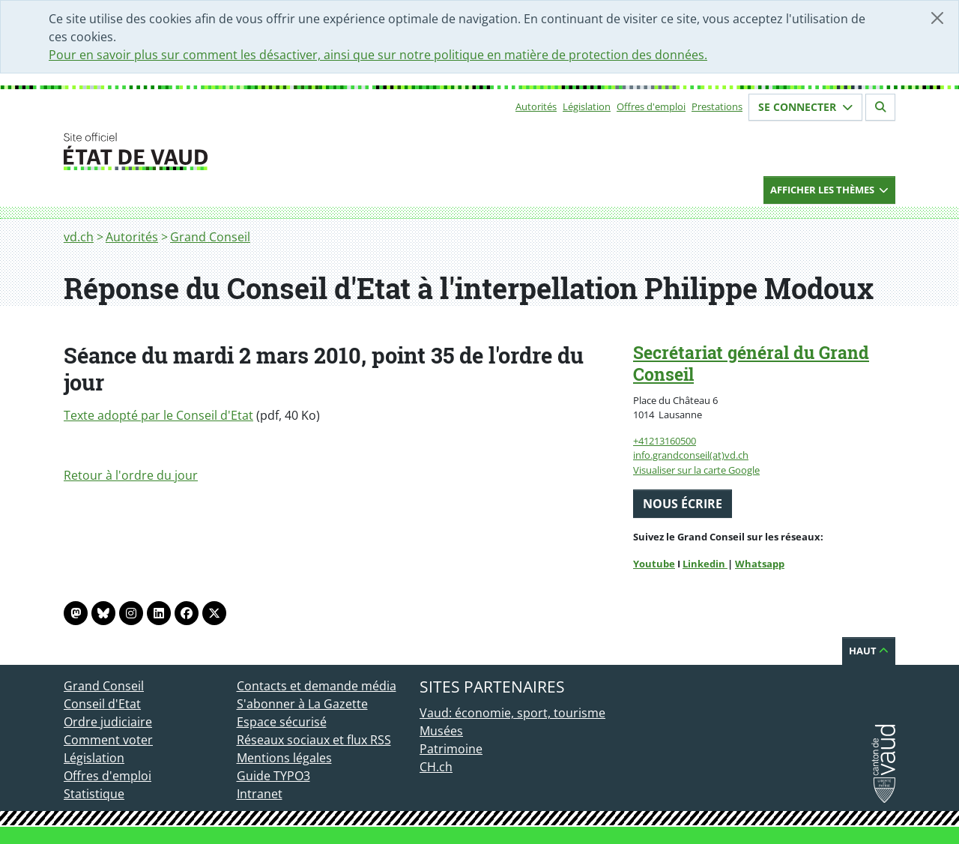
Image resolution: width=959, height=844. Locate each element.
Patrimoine (451, 749)
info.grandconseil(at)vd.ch (690, 455)
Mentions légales (284, 758)
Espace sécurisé (282, 722)
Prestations (717, 106)
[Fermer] (937, 18)
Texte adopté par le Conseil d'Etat (158, 415)
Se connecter (805, 107)
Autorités (536, 106)
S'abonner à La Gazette (302, 704)
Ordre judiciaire (108, 722)
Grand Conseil (210, 237)
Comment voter (108, 740)
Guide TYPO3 (273, 776)
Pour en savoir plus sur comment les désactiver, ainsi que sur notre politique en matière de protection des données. (378, 54)
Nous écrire (682, 503)
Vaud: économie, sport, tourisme (512, 713)
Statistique (94, 794)
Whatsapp (759, 563)
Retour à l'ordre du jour (131, 475)
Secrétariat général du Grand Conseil (751, 363)
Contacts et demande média (316, 686)
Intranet (259, 794)
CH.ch (436, 767)
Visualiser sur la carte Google (696, 470)
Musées (441, 731)
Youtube (654, 563)
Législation (587, 106)
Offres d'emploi (651, 106)
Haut (869, 650)
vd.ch (79, 237)
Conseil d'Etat (102, 704)
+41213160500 (664, 440)
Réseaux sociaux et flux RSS (314, 740)
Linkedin (705, 563)
